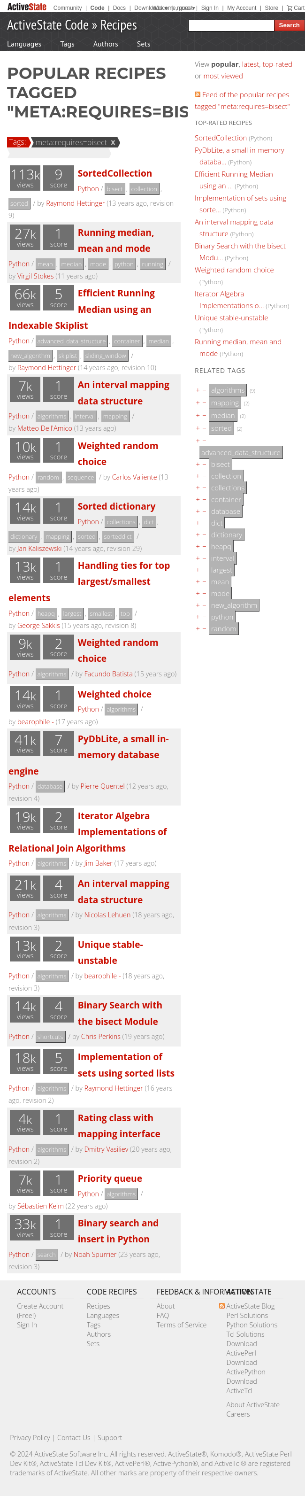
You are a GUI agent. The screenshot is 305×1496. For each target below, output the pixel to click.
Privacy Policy (30, 1437)
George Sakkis (38, 625)
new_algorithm (30, 355)
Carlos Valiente (134, 477)
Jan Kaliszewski (39, 548)
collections (121, 522)
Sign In (210, 8)
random (48, 477)
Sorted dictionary (117, 506)
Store (271, 8)
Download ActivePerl (241, 1348)
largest (72, 613)
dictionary (23, 536)
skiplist (68, 355)
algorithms (52, 416)
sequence (81, 477)
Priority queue (110, 1178)
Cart (299, 8)
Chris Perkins (101, 1036)
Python (88, 188)
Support (110, 1437)
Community (67, 8)
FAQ (163, 1315)
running (152, 264)
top (125, 613)
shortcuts (50, 1036)
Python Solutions (251, 1324)
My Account (241, 8)
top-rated (277, 64)
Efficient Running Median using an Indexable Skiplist (81, 309)
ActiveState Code (48, 24)
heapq (46, 613)
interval (85, 416)
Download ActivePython (245, 1367)
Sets (144, 43)
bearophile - (35, 721)
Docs (119, 8)
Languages (24, 43)
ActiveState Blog (250, 1306)
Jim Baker (98, 863)
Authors (105, 43)
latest (250, 64)
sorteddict (118, 536)
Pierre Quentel (102, 786)
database (50, 786)
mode (98, 264)
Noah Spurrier (95, 1254)
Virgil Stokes (35, 275)
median (71, 264)
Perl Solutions (247, 1315)
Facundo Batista (108, 673)
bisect (114, 189)
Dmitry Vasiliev (106, 1149)
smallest (101, 613)
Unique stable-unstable (231, 317)
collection (144, 189)
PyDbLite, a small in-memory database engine (88, 754)
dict (149, 522)
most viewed (223, 75)
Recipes (118, 24)
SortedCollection (115, 173)
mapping (115, 416)
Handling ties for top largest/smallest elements (89, 581)
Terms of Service (182, 1324)
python (124, 264)
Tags (67, 43)
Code (98, 8)
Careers (238, 1414)
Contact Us (74, 1437)
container (127, 341)
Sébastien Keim (40, 1205)
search (47, 1254)
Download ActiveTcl (241, 1386)
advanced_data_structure (72, 341)
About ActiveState (253, 1404)
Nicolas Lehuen (107, 914)
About (166, 1306)
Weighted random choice (234, 269)
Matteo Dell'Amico (44, 428)
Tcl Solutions (245, 1334)
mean (45, 264)
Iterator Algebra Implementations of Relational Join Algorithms (87, 831)
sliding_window (105, 355)
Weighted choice (115, 694)
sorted (19, 203)
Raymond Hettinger (75, 203)
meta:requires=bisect (70, 142)
